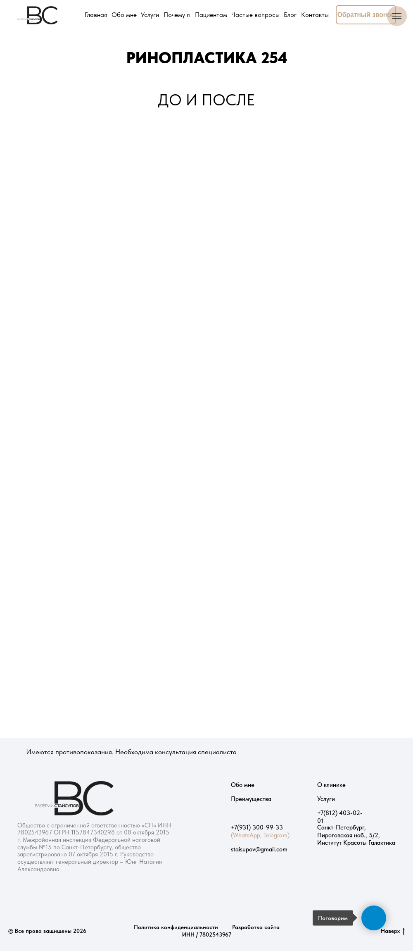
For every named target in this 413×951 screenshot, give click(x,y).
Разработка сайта (256, 927)
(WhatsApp (245, 835)
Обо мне (242, 785)
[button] (366, 15)
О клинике (331, 785)
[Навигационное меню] (396, 16)
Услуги (326, 799)
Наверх (393, 931)
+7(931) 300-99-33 (257, 827)
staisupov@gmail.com (259, 849)
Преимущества (251, 799)
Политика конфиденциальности (176, 927)
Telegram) (276, 835)
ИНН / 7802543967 (206, 934)
